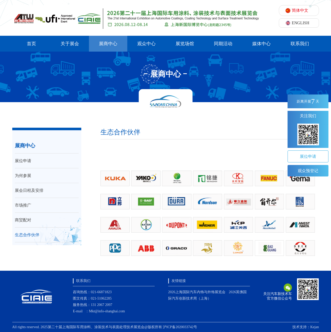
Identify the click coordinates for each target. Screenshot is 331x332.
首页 (31, 43)
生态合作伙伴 (27, 235)
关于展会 (70, 43)
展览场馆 (185, 43)
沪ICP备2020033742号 (180, 327)
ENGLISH (300, 23)
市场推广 (23, 205)
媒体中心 (261, 43)
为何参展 (23, 175)
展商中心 (108, 43)
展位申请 (23, 161)
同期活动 (223, 43)
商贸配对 (23, 220)
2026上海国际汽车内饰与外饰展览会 (196, 292)
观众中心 (146, 43)
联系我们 (300, 43)
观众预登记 (308, 171)
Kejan (314, 327)
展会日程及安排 (29, 190)
